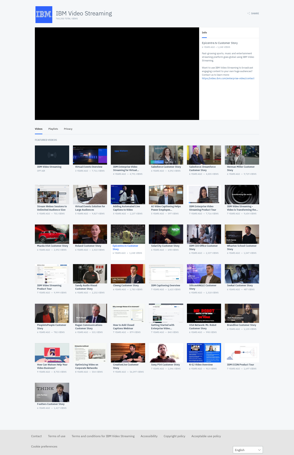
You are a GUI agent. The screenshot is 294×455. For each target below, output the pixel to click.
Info (204, 32)
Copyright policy (174, 436)
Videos (38, 128)
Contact (36, 436)
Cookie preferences (44, 446)
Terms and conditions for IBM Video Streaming (103, 436)
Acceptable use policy (206, 436)
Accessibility (149, 436)
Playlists (53, 128)
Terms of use (56, 436)
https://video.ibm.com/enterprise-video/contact (228, 78)
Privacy (68, 128)
